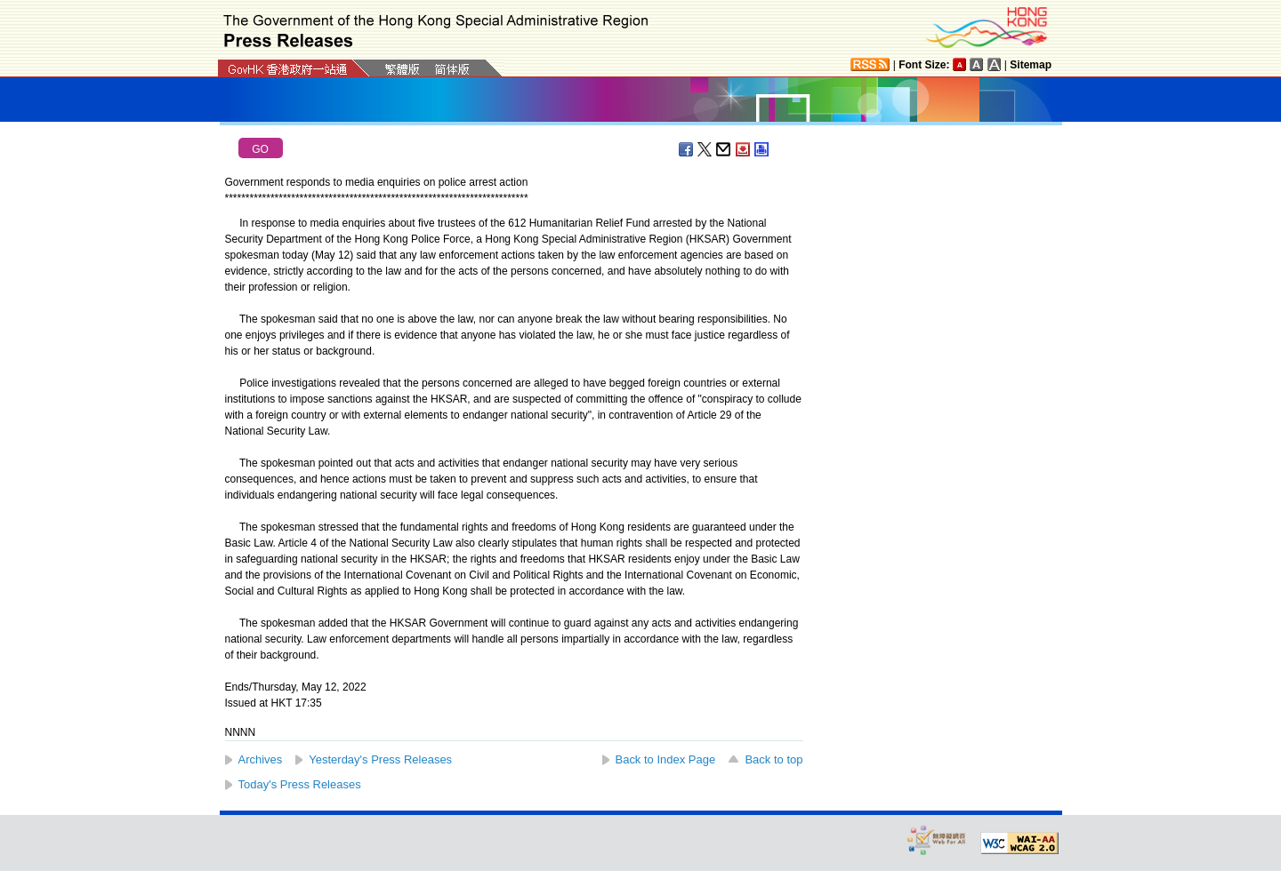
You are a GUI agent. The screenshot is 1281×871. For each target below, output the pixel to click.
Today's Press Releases (299, 784)
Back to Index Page (666, 759)
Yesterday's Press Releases (380, 759)
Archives (260, 759)
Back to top (773, 759)
